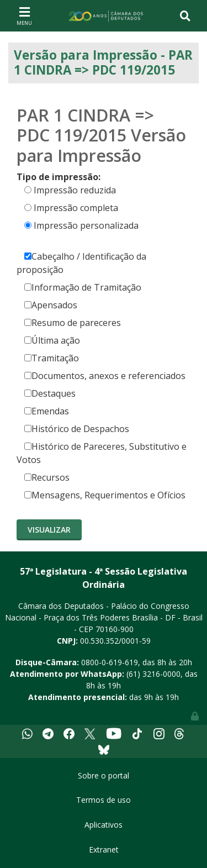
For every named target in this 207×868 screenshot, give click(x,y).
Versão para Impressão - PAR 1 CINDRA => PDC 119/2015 (103, 62)
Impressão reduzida (75, 190)
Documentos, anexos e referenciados (104, 376)
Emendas (46, 411)
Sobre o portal (103, 775)
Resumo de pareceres (72, 323)
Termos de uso (103, 800)
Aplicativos (103, 824)
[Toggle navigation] (24, 15)
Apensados (50, 305)
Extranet (104, 849)
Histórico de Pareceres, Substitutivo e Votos (102, 453)
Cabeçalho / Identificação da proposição (81, 263)
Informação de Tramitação (82, 287)
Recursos (47, 477)
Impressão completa (76, 208)
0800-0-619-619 (109, 662)
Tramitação (51, 358)
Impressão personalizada (86, 225)
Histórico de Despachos (76, 429)
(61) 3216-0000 (153, 674)
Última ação (52, 340)
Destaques (50, 393)
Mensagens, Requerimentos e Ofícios (104, 495)
